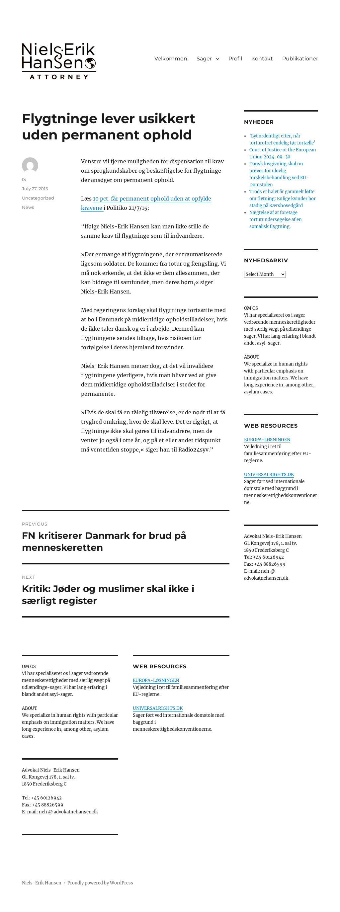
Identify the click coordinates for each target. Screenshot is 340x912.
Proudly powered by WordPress (100, 883)
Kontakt (262, 58)
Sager (204, 58)
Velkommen (170, 58)
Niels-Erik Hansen (41, 883)
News (28, 207)
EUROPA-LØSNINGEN (156, 680)
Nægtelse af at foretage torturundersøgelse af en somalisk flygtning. (275, 219)
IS (24, 179)
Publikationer (300, 58)
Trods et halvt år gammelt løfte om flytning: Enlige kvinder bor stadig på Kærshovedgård (282, 198)
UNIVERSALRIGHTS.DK (158, 708)
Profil (235, 58)
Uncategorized (38, 198)
